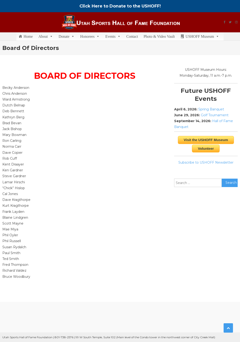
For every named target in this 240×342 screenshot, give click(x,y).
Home (28, 36)
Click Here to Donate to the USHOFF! (120, 6)
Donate (67, 36)
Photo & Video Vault (159, 36)
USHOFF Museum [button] (202, 36)
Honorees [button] (90, 36)
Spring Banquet (211, 109)
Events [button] (113, 36)
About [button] (45, 36)
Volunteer (206, 148)
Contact (132, 36)
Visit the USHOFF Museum (206, 140)
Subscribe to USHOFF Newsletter (205, 162)
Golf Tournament (215, 115)
